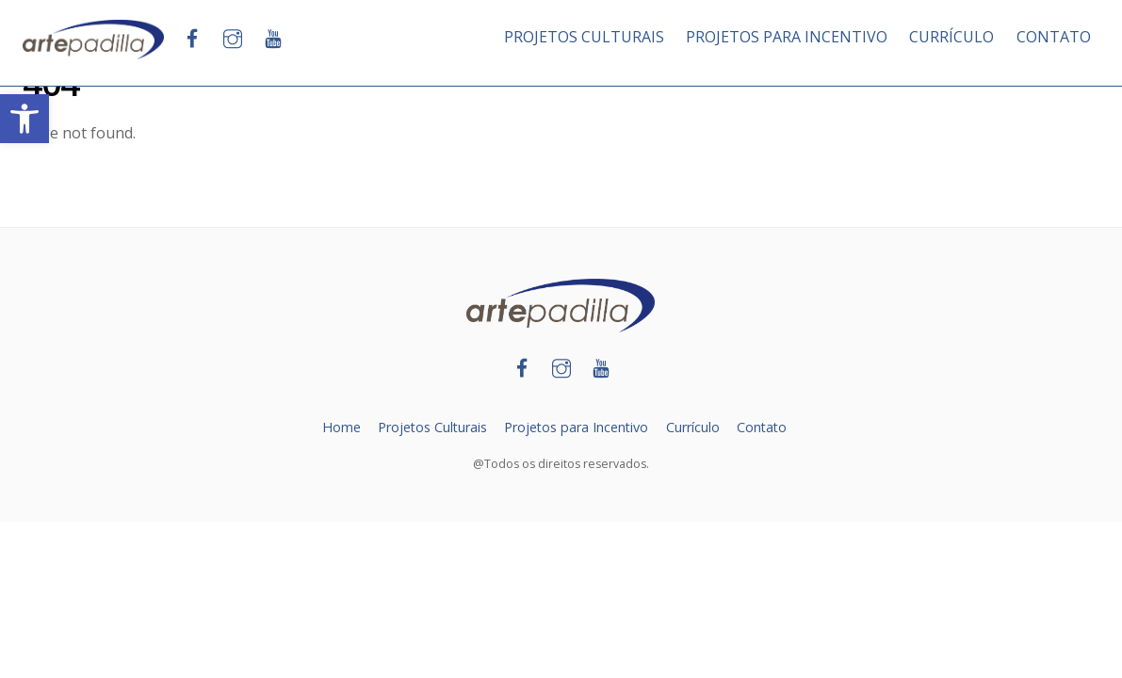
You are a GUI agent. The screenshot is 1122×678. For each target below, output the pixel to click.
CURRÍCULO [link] (951, 36)
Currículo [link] (694, 427)
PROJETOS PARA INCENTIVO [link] (786, 36)
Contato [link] (763, 427)
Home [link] (338, 427)
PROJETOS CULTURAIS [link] (584, 36)
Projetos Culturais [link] (430, 427)
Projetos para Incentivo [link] (576, 427)
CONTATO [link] (1053, 36)
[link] (24, 118)
